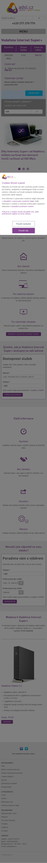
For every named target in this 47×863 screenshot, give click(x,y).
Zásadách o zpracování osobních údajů (18, 201)
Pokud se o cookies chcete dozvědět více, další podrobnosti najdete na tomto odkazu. (20, 213)
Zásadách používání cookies (22, 206)
